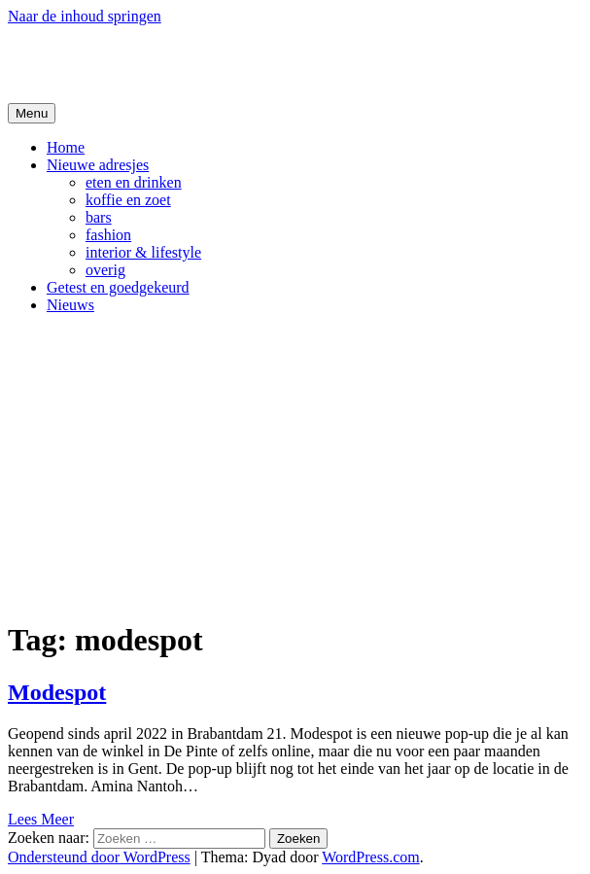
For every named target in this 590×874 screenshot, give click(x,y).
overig (105, 270)
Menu (32, 113)
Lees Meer (41, 819)
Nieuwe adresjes (98, 165)
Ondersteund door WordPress (99, 857)
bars (99, 217)
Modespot (57, 692)
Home (66, 147)
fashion (108, 235)
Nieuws (70, 305)
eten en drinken (134, 182)
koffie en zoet (128, 200)
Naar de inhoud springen (84, 16)
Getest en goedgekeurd (118, 287)
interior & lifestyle (143, 252)
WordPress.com (370, 857)
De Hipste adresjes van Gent (196, 63)
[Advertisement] (295, 466)
